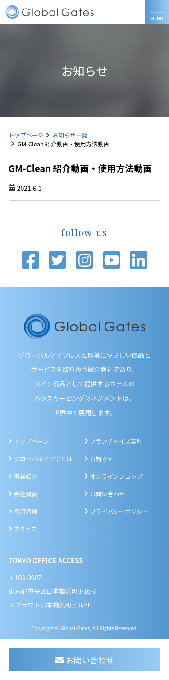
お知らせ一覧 (70, 135)
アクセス (25, 529)
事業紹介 (25, 476)
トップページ (26, 135)
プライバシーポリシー (119, 511)
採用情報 (25, 511)
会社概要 (25, 494)
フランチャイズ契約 (116, 441)
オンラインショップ (116, 476)
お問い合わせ (107, 494)
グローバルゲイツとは (43, 459)
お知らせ (102, 459)
